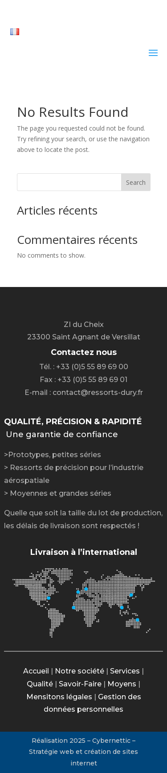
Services (125, 671)
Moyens (121, 684)
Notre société (79, 671)
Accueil (36, 671)
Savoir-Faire (80, 684)
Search (136, 182)
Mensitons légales (59, 697)
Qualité (40, 684)
